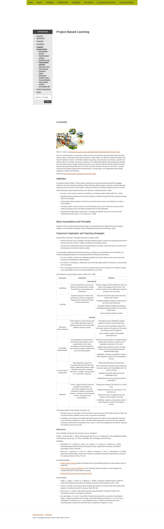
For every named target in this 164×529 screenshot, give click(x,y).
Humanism (40, 41)
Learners (76, 2)
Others (39, 92)
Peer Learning (43, 69)
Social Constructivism (44, 89)
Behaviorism (41, 38)
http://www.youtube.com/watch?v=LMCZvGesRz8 (80, 174)
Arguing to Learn (44, 67)
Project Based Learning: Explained (72, 468)
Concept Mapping (44, 80)
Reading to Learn (44, 60)
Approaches (63, 2)
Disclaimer (48, 514)
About (39, 2)
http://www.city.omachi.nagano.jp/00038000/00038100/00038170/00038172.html (94, 152)
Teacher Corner (126, 2)
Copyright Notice (38, 514)
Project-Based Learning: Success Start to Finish (76, 473)
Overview (40, 36)
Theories (50, 2)
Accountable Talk (44, 86)
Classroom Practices (106, 2)
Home (30, 2)
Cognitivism (40, 44)
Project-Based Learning (68, 463)
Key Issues (88, 2)
